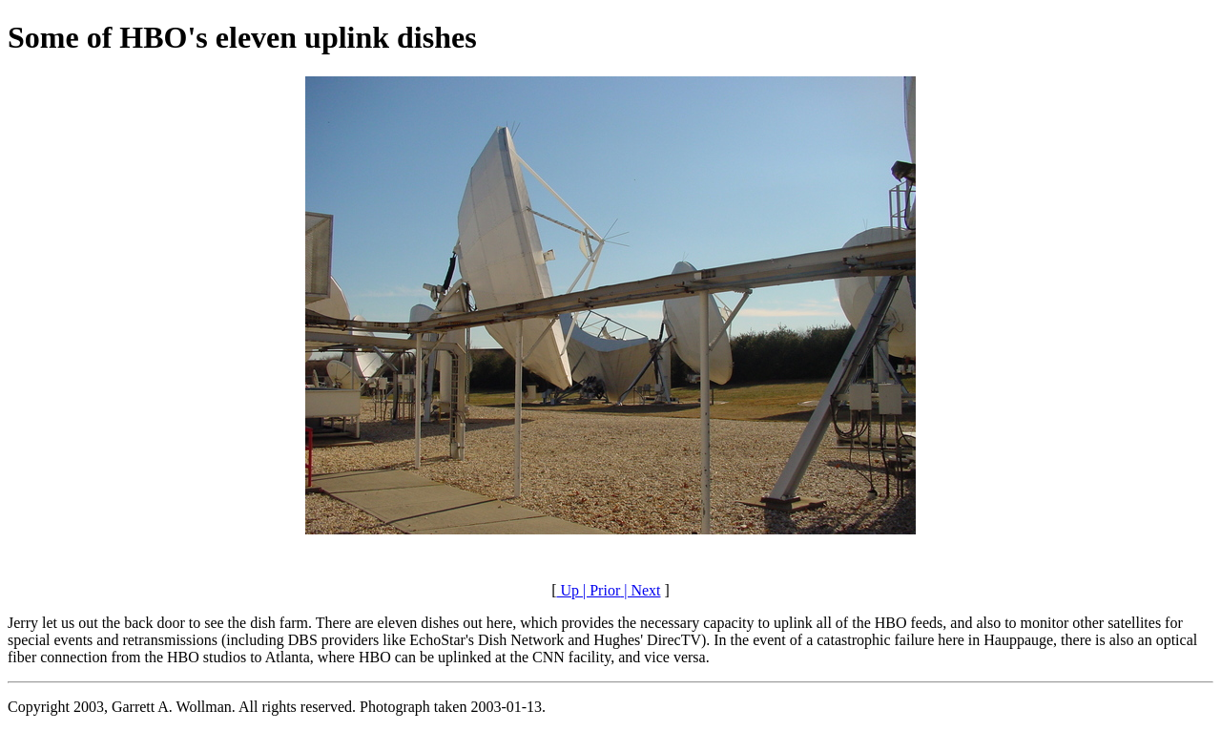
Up (567, 590)
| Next (640, 590)
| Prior (599, 590)
